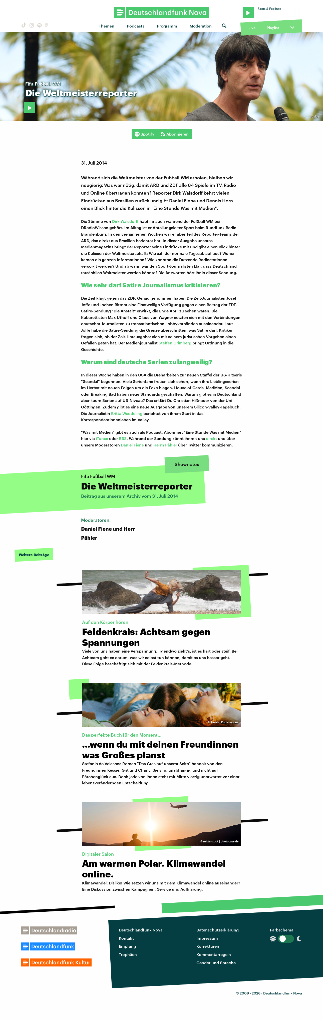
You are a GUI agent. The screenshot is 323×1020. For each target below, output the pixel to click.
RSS (123, 438)
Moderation (201, 26)
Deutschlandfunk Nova (141, 929)
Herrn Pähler (165, 444)
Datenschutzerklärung (217, 929)
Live (251, 28)
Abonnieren (174, 134)
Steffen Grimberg (175, 342)
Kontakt (126, 938)
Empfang (127, 946)
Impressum (207, 938)
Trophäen (128, 954)
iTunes (101, 438)
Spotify (144, 134)
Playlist (273, 28)
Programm (167, 26)
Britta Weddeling (126, 413)
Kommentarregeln (213, 954)
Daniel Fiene (132, 444)
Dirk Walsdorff (126, 221)
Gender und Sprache (216, 962)
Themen (106, 26)
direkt (211, 438)
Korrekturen (207, 946)
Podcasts (135, 26)
